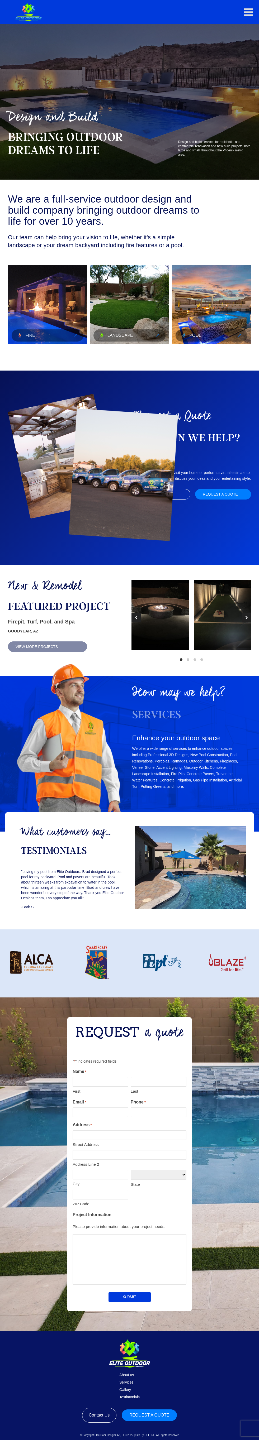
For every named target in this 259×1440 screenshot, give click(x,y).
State (135, 1184)
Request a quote (220, 494)
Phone (138, 1102)
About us (126, 1375)
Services (126, 1382)
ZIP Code (81, 1204)
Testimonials (129, 1397)
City (76, 1184)
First (76, 1091)
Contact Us (99, 1415)
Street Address (85, 1144)
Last (134, 1091)
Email (79, 1102)
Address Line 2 (86, 1164)
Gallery (125, 1390)
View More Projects (37, 647)
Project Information (92, 1214)
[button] (248, 12)
